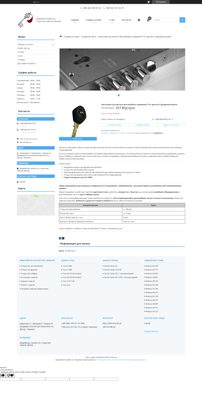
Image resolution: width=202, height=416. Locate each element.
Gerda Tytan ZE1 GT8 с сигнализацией (120, 277)
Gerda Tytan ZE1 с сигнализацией (119, 273)
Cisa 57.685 (67, 266)
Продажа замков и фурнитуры (34, 288)
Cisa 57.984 (67, 269)
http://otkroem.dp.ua (28, 139)
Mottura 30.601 (152, 277)
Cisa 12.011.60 (68, 281)
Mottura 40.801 (152, 304)
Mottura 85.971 (152, 292)
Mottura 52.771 (152, 269)
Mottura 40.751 (152, 307)
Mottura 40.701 (152, 300)
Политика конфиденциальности (133, 360)
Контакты (126, 20)
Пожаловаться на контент (107, 360)
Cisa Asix (66, 285)
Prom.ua (113, 357)
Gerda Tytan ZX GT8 (112, 269)
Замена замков (28, 281)
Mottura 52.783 (152, 288)
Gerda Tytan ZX (110, 266)
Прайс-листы (24, 48)
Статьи (21, 52)
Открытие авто (89, 36)
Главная (75, 20)
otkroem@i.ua (25, 142)
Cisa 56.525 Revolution (72, 273)
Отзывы (21, 60)
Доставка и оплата (27, 63)
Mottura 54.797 (152, 266)
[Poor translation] (10, 375)
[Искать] (182, 20)
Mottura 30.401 (152, 273)
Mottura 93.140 (152, 296)
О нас (112, 20)
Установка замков (29, 277)
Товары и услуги (93, 20)
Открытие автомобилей (32, 266)
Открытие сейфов (29, 273)
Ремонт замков (28, 285)
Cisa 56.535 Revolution (72, 277)
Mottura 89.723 (152, 281)
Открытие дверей (29, 269)
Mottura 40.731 (152, 311)
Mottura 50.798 (152, 285)
